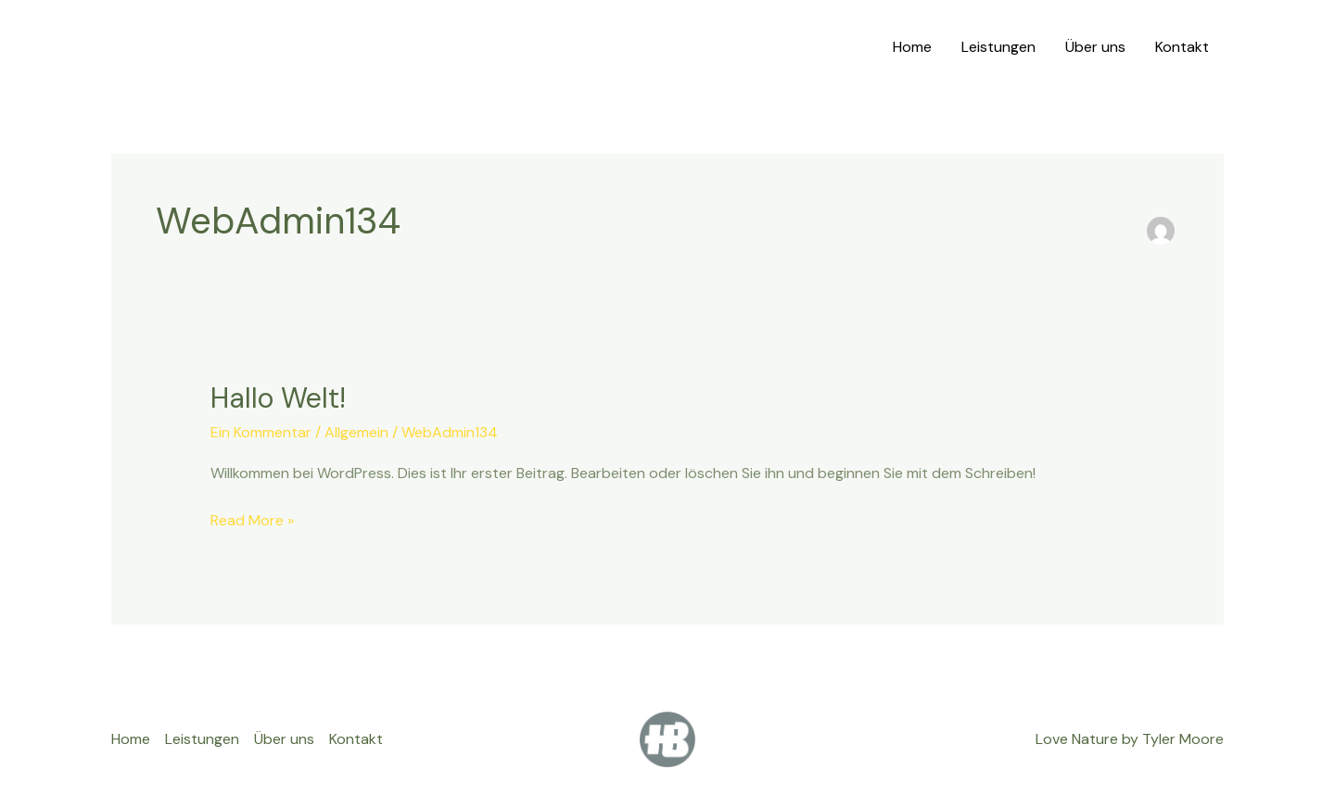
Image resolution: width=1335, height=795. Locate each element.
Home (912, 47)
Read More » (252, 520)
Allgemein (356, 432)
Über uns (1095, 47)
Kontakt (1182, 47)
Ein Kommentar (261, 432)
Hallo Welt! (278, 398)
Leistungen (998, 47)
